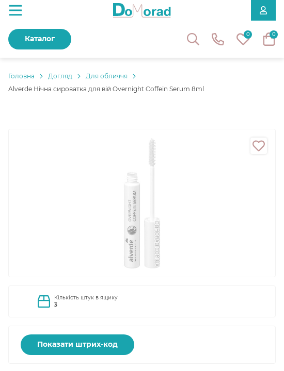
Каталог (40, 38)
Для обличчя (107, 76)
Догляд (60, 76)
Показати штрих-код (77, 344)
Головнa (21, 76)
